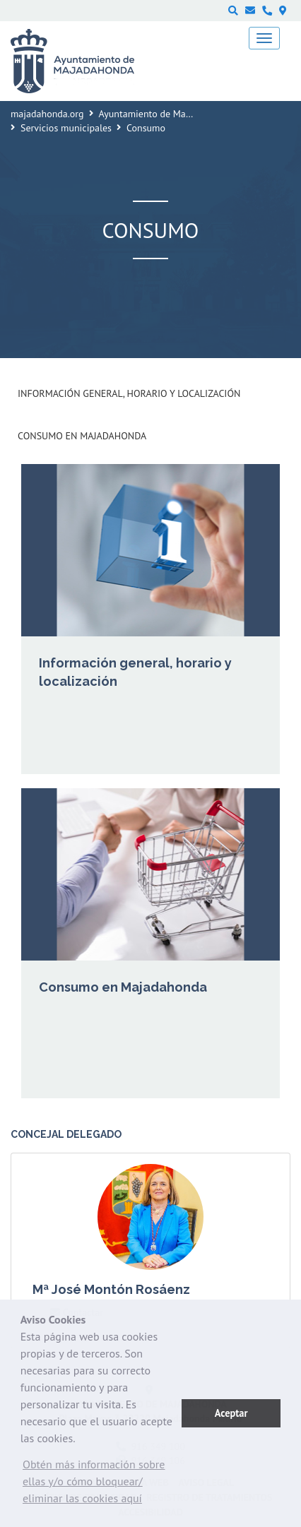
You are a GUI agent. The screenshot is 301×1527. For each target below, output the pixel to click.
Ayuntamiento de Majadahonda (164, 113)
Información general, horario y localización (129, 393)
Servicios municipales (66, 127)
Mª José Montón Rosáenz (111, 1289)
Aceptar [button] (231, 1413)
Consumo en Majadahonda (82, 435)
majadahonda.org (47, 113)
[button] (101, 1485)
